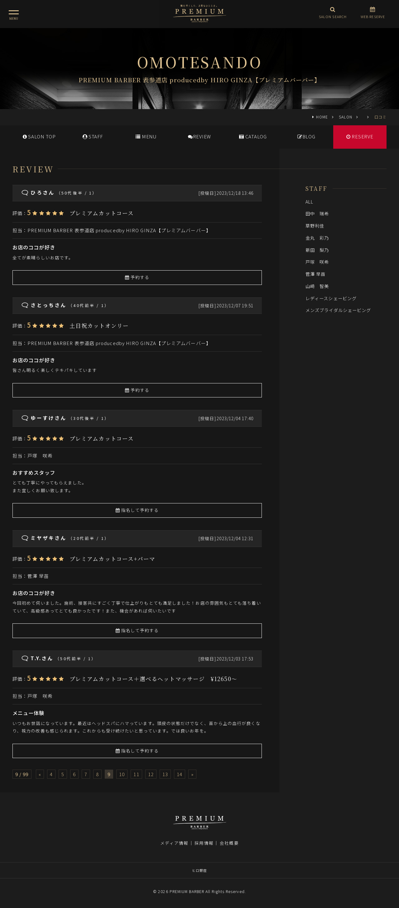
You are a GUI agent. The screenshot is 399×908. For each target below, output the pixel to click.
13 (165, 774)
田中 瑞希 (317, 213)
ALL (309, 201)
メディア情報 (174, 843)
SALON (345, 116)
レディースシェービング (331, 298)
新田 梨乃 (317, 250)
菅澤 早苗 (38, 576)
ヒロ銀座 (199, 870)
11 (136, 774)
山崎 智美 (317, 286)
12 (151, 774)
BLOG (306, 136)
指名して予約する (137, 510)
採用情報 (204, 843)
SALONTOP (39, 136)
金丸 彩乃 (317, 237)
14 (179, 774)
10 (122, 774)
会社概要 (229, 843)
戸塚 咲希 (39, 455)
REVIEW (199, 136)
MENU (146, 136)
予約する (137, 277)
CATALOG (253, 136)
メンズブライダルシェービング (338, 310)
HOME (322, 116)
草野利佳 (314, 225)
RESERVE (359, 136)
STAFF (93, 136)
